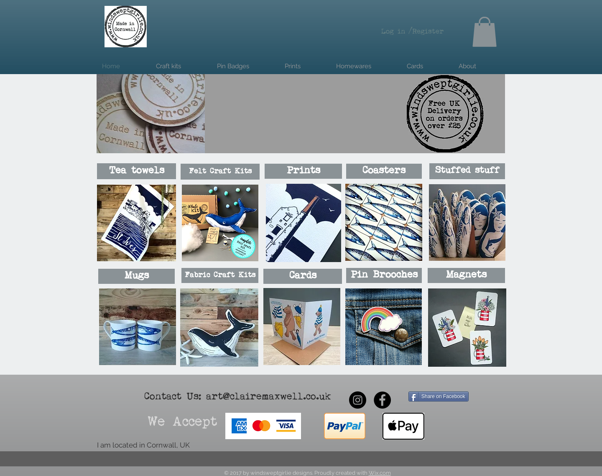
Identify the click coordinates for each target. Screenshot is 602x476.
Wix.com (380, 473)
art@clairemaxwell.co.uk (268, 397)
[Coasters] (384, 171)
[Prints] (303, 171)
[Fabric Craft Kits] (219, 275)
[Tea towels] (136, 171)
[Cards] (302, 276)
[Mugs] (136, 276)
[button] (484, 32)
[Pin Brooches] (384, 275)
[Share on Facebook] (438, 396)
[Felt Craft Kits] (220, 172)
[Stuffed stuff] (467, 171)
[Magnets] (466, 275)
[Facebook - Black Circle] (382, 400)
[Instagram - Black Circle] (357, 400)
